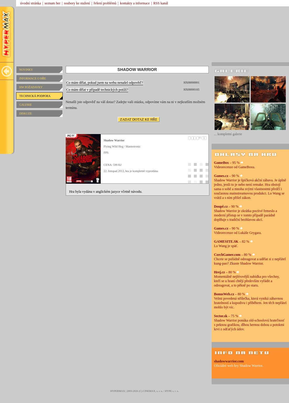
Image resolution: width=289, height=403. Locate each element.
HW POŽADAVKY (31, 87)
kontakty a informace (135, 3)
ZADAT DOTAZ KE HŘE (138, 119)
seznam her (52, 3)
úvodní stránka (30, 3)
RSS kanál (160, 3)
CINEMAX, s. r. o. (153, 391)
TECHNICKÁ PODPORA (35, 96)
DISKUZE (25, 113)
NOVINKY (26, 69)
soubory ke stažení (77, 3)
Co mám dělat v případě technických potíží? (97, 90)
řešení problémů (105, 3)
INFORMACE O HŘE (32, 78)
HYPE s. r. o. (172, 391)
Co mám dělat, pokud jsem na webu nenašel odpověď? (104, 83)
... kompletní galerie (228, 134)
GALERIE (25, 104)
